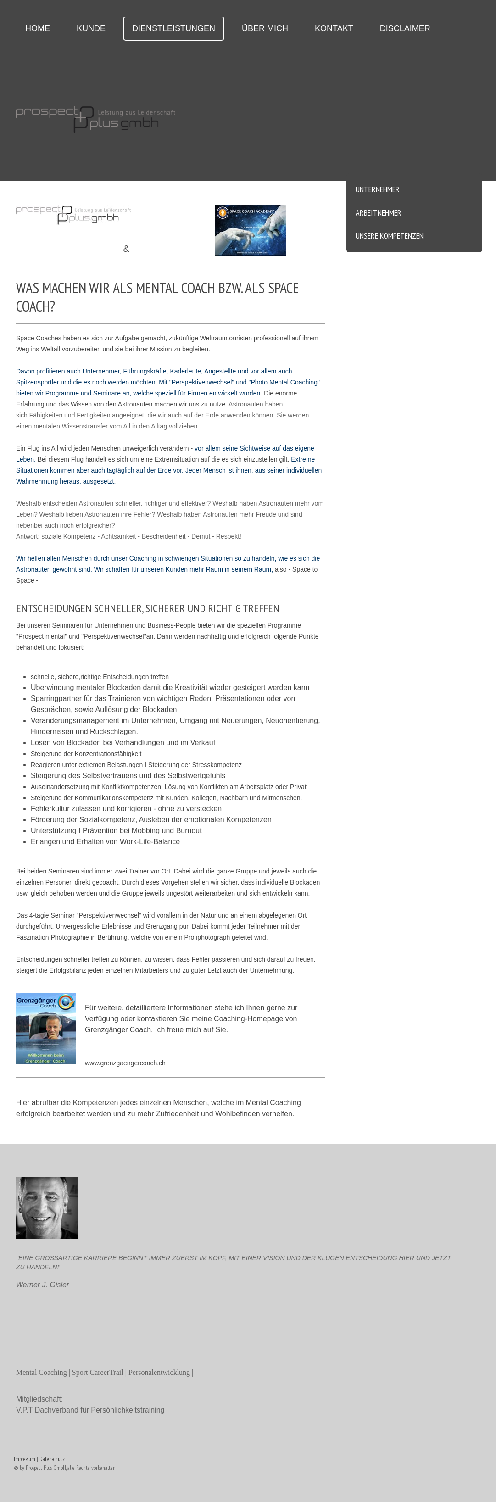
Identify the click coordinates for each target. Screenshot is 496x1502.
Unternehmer (378, 189)
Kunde (91, 28)
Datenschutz (52, 1459)
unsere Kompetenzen (390, 235)
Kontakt (334, 28)
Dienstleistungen (173, 28)
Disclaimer (405, 28)
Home (37, 28)
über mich (265, 28)
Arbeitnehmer (378, 212)
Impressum (24, 1459)
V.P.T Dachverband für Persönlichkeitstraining (90, 1410)
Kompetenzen (95, 1103)
